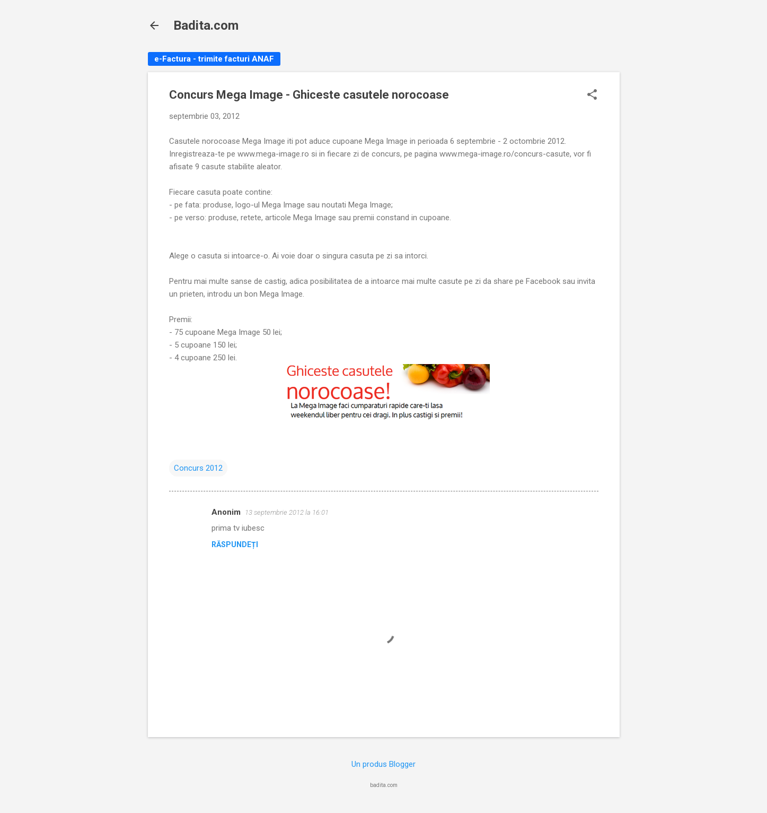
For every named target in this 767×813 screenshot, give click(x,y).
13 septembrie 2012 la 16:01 (287, 512)
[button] (592, 95)
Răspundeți (234, 544)
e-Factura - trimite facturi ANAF (214, 59)
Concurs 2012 (198, 468)
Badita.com (206, 25)
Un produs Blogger (383, 764)
